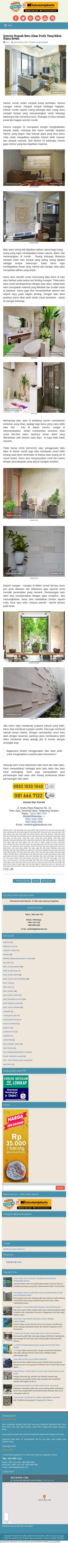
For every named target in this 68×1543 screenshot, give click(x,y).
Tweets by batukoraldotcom (14, 1249)
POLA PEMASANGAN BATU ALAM (16, 1052)
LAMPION (7, 1036)
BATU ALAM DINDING (39, 42)
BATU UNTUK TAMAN (11, 1007)
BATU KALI (7, 987)
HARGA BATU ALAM (11, 1020)
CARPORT (7, 1012)
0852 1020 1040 (34, 819)
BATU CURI (7, 983)
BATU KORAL (8, 991)
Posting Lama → (48, 881)
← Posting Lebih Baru (22, 881)
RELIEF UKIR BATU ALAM (12, 1056)
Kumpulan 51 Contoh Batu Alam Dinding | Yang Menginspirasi (37, 1307)
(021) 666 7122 (38, 813)
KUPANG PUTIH (9, 1032)
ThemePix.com (16, 1538)
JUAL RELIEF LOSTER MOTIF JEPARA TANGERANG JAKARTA (36, 1397)
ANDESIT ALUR (9, 946)
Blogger (61, 1536)
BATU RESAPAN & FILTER (12, 999)
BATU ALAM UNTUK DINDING (14, 979)
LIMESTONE (7, 1040)
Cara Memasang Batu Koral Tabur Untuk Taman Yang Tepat (35, 1386)
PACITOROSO (8, 1048)
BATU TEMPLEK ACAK (11, 1003)
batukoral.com (14, 1262)
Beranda (36, 881)
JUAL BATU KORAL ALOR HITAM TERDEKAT (30, 1359)
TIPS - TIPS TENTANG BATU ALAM (16, 1060)
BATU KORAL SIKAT (10, 995)
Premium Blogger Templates (54, 1538)
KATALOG (7, 1028)
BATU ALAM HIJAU (10, 971)
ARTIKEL (6, 955)
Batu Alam (7, 963)
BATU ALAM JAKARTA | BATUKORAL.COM (33, 1536)
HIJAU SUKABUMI (10, 1024)
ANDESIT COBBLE (10, 950)
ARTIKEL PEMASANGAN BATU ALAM (17, 959)
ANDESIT (6, 942)
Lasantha (39, 1538)
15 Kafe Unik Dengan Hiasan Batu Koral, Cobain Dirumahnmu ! (37, 1333)
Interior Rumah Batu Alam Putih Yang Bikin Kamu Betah (32, 37)
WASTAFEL (7, 1064)
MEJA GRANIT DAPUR (11, 1044)
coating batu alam (10, 1016)
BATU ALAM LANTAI (11, 975)
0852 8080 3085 (34, 822)
